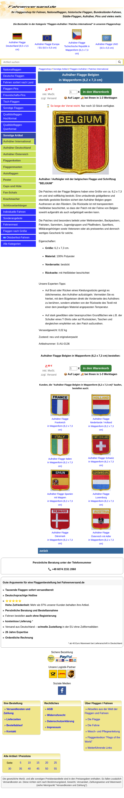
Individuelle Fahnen (14, 211)
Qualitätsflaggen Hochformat (12, 116)
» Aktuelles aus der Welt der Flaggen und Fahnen (101, 711)
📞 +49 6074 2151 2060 (62, 569)
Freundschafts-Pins (14, 95)
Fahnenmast (10, 224)
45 (37, 768)
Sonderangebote (12, 218)
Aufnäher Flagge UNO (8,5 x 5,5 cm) (107, 44)
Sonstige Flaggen (13, 108)
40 (29, 768)
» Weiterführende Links (98, 747)
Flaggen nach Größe (15, 231)
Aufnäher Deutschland (17, 147)
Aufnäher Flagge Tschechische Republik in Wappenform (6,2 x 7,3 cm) (77, 46)
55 (55, 768)
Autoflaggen (10, 173)
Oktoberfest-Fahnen (16, 237)
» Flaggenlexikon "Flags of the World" (102, 739)
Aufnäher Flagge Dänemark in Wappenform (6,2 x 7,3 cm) (60, 536)
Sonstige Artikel (13, 135)
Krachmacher (11, 199)
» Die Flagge (92, 719)
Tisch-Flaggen (11, 101)
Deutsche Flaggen (13, 76)
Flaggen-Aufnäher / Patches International (89, 69)
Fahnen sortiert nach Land (18, 82)
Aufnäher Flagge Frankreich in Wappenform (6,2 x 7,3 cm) (60, 422)
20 (46, 762)
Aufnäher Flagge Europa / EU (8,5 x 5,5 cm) (47, 44)
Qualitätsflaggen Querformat (12, 127)
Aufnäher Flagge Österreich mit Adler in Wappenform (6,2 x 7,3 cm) (101, 536)
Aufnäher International (17, 141)
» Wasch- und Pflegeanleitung (102, 731)
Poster (7, 179)
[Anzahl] (73, 92)
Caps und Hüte (12, 186)
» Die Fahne (92, 725)
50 (46, 768)
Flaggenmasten (12, 167)
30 (9, 768)
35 (20, 768)
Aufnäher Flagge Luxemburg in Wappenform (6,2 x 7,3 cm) (101, 497)
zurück (44, 550)
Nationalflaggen (12, 69)
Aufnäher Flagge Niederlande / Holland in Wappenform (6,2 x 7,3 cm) (101, 422)
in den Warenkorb (96, 91)
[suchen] (119, 62)
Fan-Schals (10, 192)
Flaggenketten (12, 160)
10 (29, 762)
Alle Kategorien (12, 243)
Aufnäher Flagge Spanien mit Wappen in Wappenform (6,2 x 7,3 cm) (60, 497)
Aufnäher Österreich (15, 154)
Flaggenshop (45, 69)
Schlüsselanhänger (15, 205)
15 (37, 762)
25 (55, 762)
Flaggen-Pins (10, 88)
